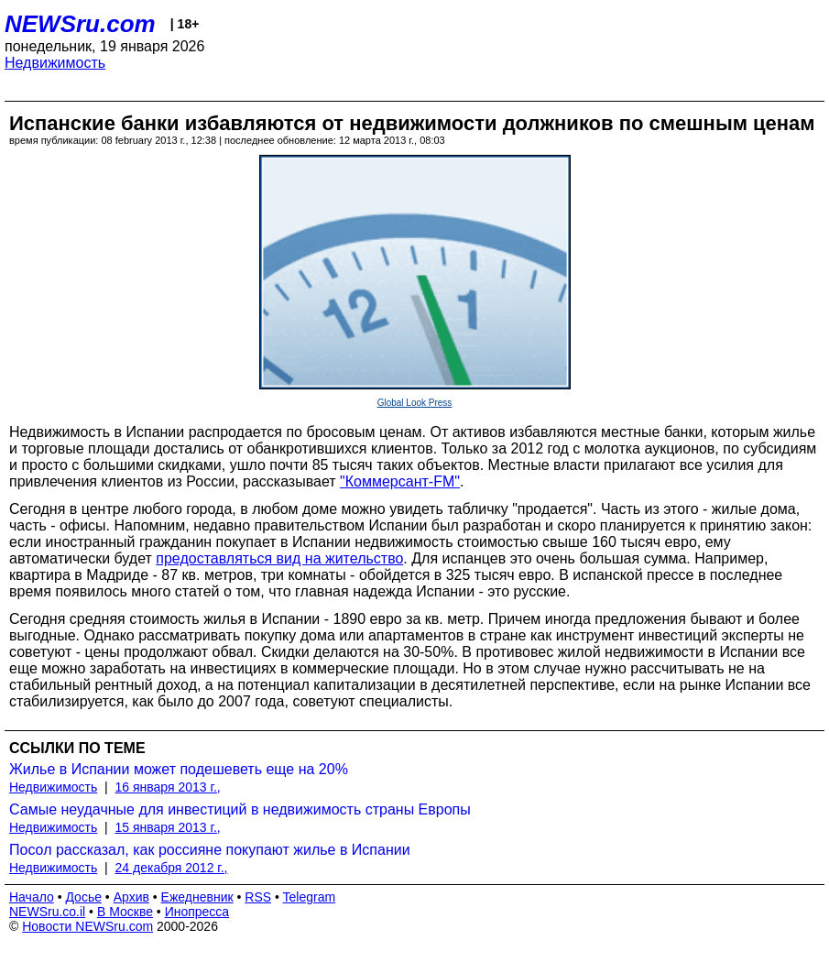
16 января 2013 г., (168, 787)
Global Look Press (415, 403)
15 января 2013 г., (168, 827)
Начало (31, 897)
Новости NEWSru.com (87, 926)
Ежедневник (197, 897)
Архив (131, 897)
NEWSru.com (80, 24)
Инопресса (197, 911)
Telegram (309, 897)
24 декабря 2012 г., (171, 867)
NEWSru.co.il (47, 911)
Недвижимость (55, 63)
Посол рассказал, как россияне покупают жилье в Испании (209, 850)
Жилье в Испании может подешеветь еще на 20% (178, 769)
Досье (83, 897)
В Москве (125, 911)
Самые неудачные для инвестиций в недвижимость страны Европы (240, 809)
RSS (258, 897)
